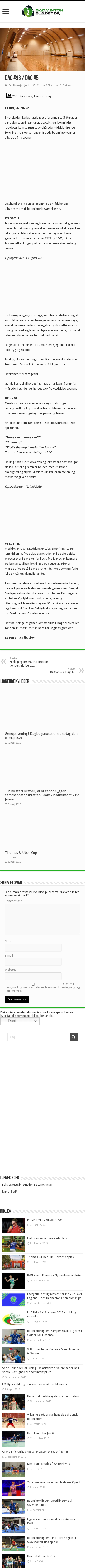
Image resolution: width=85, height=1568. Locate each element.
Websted (11, 969)
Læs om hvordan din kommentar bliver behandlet (37, 1014)
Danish (10, 1021)
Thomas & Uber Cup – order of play (50, 1257)
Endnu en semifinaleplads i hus (47, 1238)
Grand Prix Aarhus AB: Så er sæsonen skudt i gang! (35, 1451)
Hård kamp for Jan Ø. (41, 1433)
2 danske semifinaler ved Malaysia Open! (53, 1482)
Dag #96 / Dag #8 (52, 670)
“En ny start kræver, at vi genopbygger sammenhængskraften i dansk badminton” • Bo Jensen (42, 795)
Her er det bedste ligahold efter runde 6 (53, 1396)
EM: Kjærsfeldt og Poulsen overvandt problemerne (35, 1384)
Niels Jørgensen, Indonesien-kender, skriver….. (33, 662)
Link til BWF (9, 1191)
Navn (8, 941)
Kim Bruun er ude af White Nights (48, 1463)
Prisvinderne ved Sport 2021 (45, 1219)
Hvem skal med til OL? (41, 1556)
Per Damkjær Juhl (19, 85)
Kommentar (13, 901)
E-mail (9, 955)
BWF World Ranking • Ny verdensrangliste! (54, 1275)
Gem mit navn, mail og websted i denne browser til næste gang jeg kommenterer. (42, 987)
